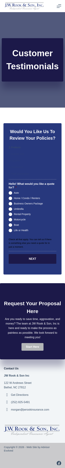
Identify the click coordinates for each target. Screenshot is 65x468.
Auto (16, 192)
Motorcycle (20, 219)
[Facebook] (59, 463)
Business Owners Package (28, 203)
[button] (32, 347)
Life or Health (21, 230)
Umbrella (19, 208)
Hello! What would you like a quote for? (31, 185)
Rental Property (22, 214)
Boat (16, 225)
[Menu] (59, 6)
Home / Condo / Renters (27, 198)
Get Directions (19, 394)
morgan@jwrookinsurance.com (30, 409)
